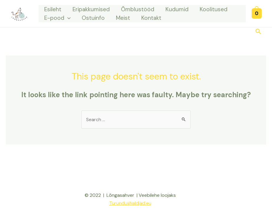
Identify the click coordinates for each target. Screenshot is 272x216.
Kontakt (151, 18)
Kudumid (177, 9)
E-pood (57, 18)
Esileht (52, 9)
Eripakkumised (91, 9)
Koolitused (213, 9)
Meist (123, 18)
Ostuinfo (93, 18)
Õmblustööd (137, 9)
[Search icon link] (258, 32)
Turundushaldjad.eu (130, 203)
